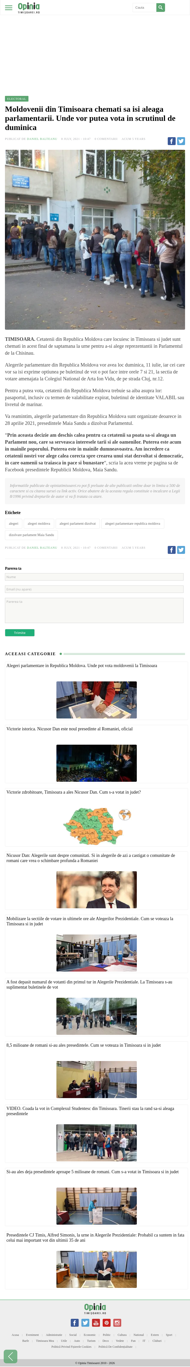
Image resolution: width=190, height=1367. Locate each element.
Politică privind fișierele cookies (71, 1346)
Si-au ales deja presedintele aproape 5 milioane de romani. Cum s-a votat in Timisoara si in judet (92, 1171)
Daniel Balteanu (42, 139)
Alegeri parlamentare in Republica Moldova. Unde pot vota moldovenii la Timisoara (81, 665)
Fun (133, 1341)
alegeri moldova (39, 523)
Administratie (54, 1335)
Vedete (120, 1341)
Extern (155, 1335)
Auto (77, 1341)
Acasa (15, 1335)
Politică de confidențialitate (115, 1346)
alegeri (13, 523)
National (139, 1335)
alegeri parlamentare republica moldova (132, 523)
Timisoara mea (45, 1341)
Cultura (122, 1335)
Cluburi (157, 1341)
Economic (90, 1335)
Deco (105, 1341)
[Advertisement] (95, 37)
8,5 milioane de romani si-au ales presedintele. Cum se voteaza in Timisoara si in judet (83, 1045)
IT (144, 1341)
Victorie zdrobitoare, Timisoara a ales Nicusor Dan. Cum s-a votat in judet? (73, 792)
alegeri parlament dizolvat (78, 523)
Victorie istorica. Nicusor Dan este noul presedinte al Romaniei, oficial (69, 728)
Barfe (25, 1341)
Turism (91, 1341)
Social (73, 1335)
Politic (107, 1335)
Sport (169, 1335)
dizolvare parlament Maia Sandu (31, 535)
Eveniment (32, 1335)
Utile (64, 1341)
